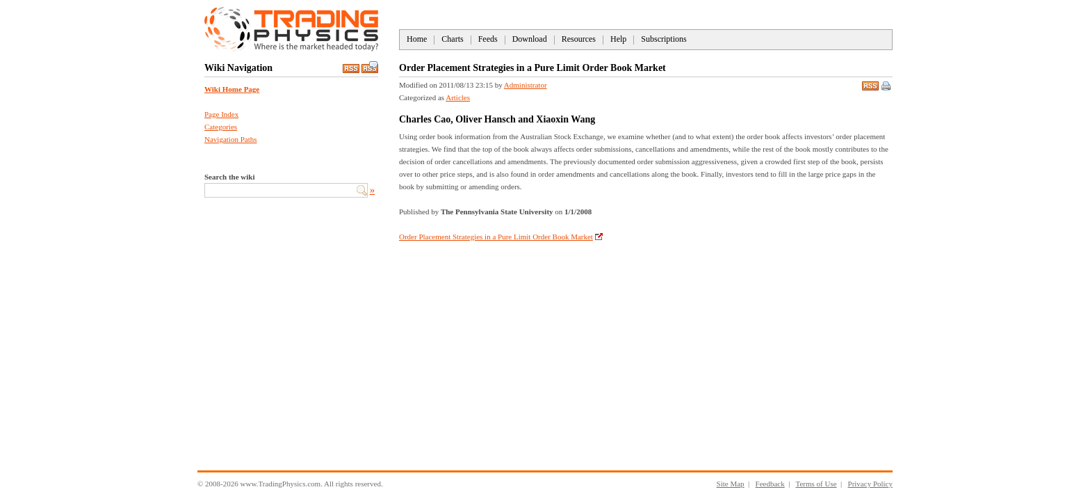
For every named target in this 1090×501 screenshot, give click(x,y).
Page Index (221, 114)
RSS (870, 84)
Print (887, 87)
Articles (458, 97)
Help (618, 39)
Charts (452, 39)
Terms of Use (815, 483)
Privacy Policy (870, 483)
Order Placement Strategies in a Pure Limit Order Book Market (496, 236)
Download (529, 39)
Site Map (731, 483)
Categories (220, 126)
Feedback (770, 483)
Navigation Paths (230, 139)
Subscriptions (663, 39)
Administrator (525, 85)
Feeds (488, 39)
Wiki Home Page (231, 89)
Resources (579, 39)
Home (417, 39)
